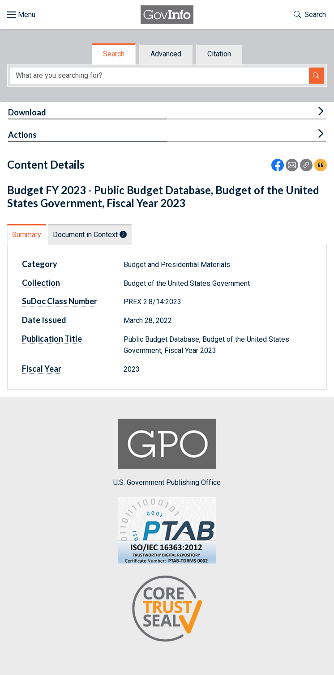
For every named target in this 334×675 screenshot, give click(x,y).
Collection (41, 283)
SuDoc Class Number (59, 301)
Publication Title (52, 339)
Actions (22, 135)
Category (39, 264)
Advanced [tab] (165, 54)
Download (27, 112)
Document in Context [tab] (90, 234)
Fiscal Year (41, 369)
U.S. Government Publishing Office (167, 452)
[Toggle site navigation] (21, 15)
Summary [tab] (26, 234)
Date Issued (44, 320)
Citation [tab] (219, 54)
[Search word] (159, 76)
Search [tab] (113, 54)
